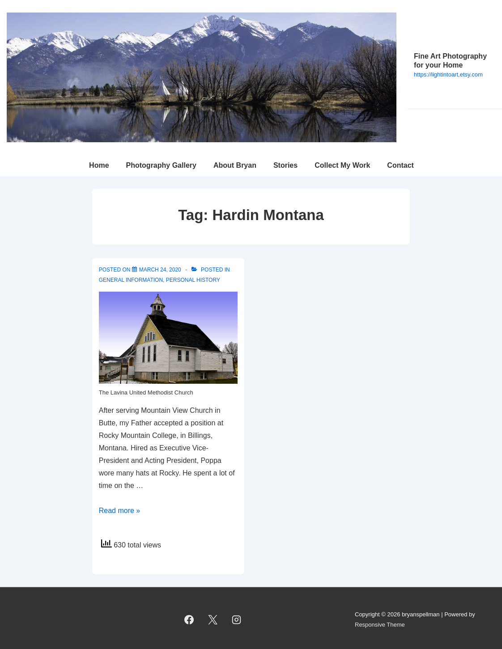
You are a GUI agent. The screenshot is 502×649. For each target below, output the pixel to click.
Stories (285, 165)
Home (99, 165)
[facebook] (189, 620)
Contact (400, 165)
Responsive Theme (380, 624)
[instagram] (236, 620)
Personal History (193, 280)
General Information (131, 280)
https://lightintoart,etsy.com (448, 74)
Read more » (119, 510)
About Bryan (234, 165)
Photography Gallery (161, 165)
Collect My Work (342, 165)
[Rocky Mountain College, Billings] (160, 270)
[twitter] (212, 620)
